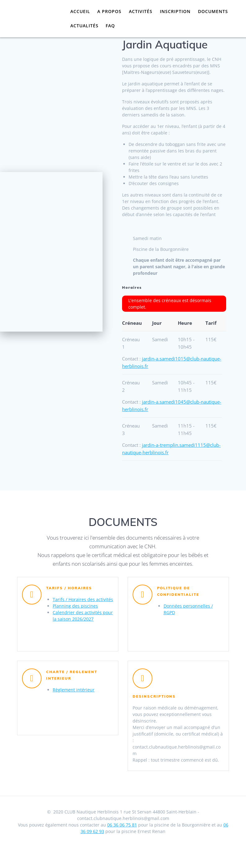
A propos (109, 11)
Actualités (84, 26)
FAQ (110, 26)
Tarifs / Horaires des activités (83, 599)
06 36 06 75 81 (122, 825)
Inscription (175, 11)
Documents (213, 11)
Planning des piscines (75, 606)
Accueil (80, 11)
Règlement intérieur (73, 690)
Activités (140, 11)
